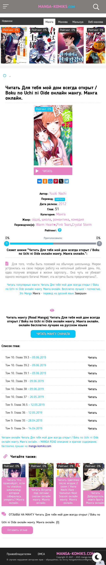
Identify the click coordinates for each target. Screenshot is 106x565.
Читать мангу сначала (53, 334)
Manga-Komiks (56, 7)
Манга (61, 214)
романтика (61, 220)
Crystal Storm (82, 225)
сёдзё (36, 220)
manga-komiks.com (40, 446)
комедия (77, 220)
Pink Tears (63, 225)
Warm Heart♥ (46, 225)
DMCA (41, 554)
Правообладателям (19, 554)
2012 (62, 204)
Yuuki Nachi (57, 194)
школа (46, 220)
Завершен (60, 199)
